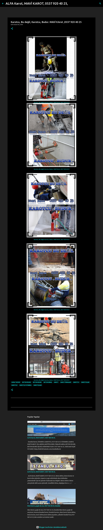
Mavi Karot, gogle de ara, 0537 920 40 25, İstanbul (43, 506)
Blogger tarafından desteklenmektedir (51, 527)
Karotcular (85, 382)
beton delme (26, 382)
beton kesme (37, 382)
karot (56, 382)
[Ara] (71, 3)
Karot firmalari (66, 382)
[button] (12, 28)
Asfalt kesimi (16, 382)
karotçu (14, 385)
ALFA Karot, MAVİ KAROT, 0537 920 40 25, (37, 3)
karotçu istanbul (25, 385)
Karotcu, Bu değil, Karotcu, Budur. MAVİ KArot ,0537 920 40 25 (51, 102)
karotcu (76, 382)
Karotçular (38, 385)
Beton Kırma (48, 382)
